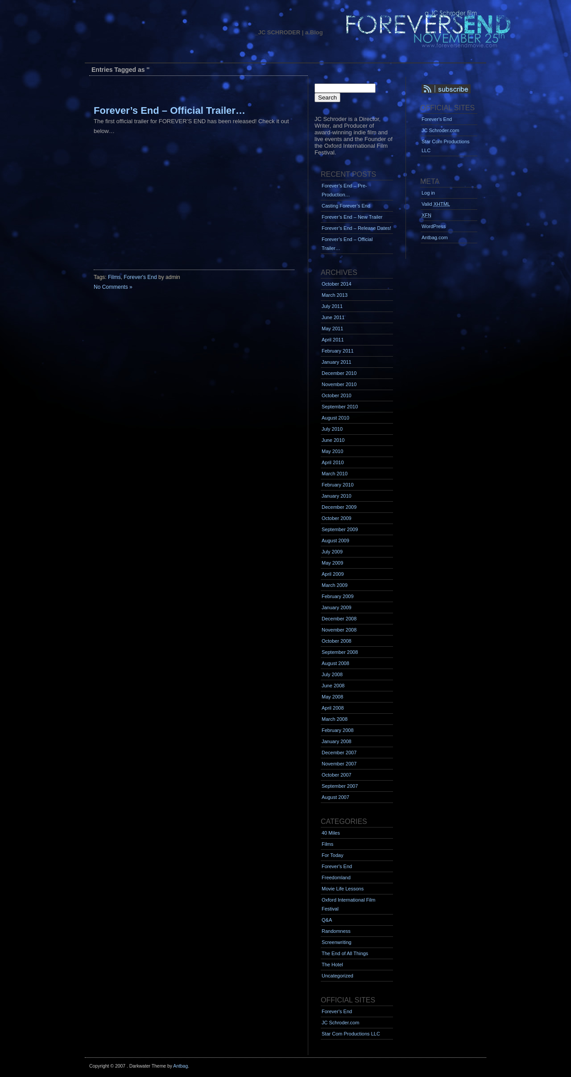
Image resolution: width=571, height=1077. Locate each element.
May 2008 (332, 696)
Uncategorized (337, 975)
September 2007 (340, 786)
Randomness (336, 931)
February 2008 (338, 730)
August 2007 (335, 797)
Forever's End (140, 277)
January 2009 (337, 607)
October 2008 (337, 641)
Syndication (458, 89)
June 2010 (333, 440)
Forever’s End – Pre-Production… (344, 190)
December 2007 (339, 752)
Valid (436, 204)
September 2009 (340, 529)
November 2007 (339, 763)
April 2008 (333, 708)
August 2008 (335, 663)
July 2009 (332, 551)
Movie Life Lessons (343, 888)
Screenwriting (337, 942)
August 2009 (335, 540)
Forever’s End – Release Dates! (356, 228)
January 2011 (337, 362)
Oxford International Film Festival (348, 904)
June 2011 (333, 317)
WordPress (434, 226)
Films (114, 277)
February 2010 (338, 484)
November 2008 (339, 629)
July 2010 (332, 429)
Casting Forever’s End (346, 205)
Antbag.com (435, 237)
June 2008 (333, 685)
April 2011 (333, 339)
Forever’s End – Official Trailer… (169, 110)
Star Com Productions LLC (351, 1033)
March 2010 (335, 473)
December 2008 (339, 618)
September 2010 (340, 406)
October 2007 (337, 775)
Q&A (327, 920)
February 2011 (338, 350)
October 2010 (337, 395)
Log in (428, 192)
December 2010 (339, 373)
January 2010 (337, 496)
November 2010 (339, 384)
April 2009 (333, 574)
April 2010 (333, 462)
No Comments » (113, 287)
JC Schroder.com (340, 1022)
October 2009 (337, 518)
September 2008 (340, 652)
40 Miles (331, 833)
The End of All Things (345, 953)
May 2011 (332, 328)
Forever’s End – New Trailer (352, 217)
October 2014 (337, 284)
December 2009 (339, 507)
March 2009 (335, 585)
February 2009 (338, 596)
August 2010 (335, 417)
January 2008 (337, 741)
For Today (332, 855)
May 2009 (332, 563)
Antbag (180, 1066)
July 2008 (332, 674)
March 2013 (335, 295)
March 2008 (335, 719)
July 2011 (332, 306)
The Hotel (332, 964)
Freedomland (336, 877)
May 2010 (332, 451)
